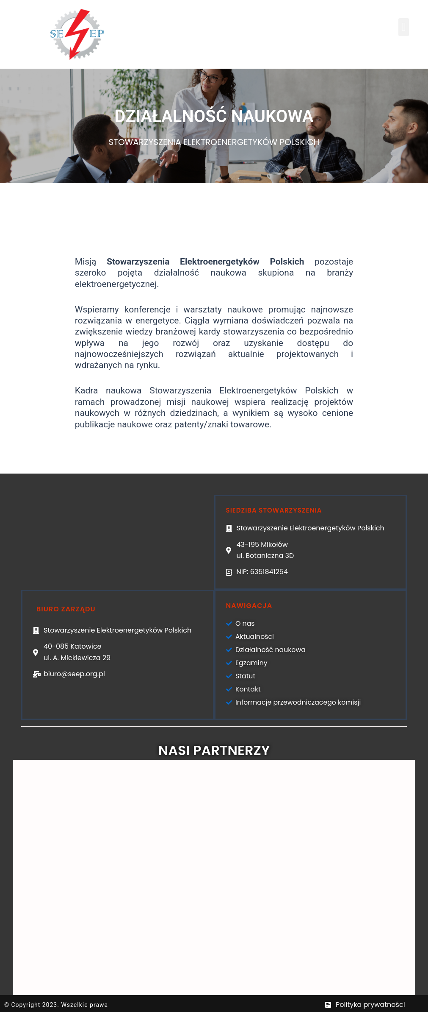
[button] (403, 27)
